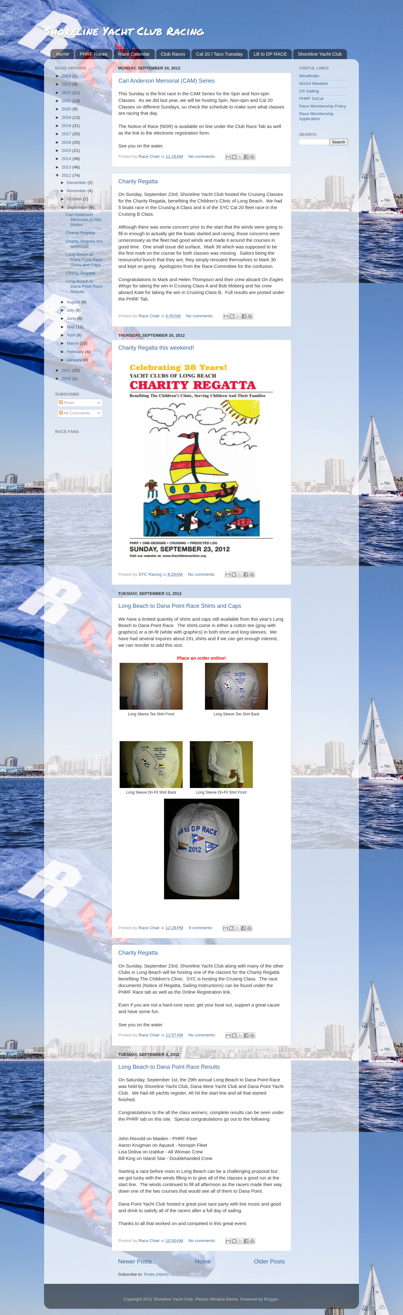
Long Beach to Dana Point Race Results (169, 1067)
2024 (67, 76)
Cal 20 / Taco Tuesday (219, 54)
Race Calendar (134, 54)
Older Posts (269, 1261)
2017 (67, 133)
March (73, 343)
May (71, 327)
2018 (67, 125)
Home (62, 54)
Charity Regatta (138, 181)
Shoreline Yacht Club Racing (124, 31)
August (74, 302)
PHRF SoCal (311, 98)
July (71, 310)
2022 (67, 92)
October (75, 199)
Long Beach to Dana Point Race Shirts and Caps (179, 606)
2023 (67, 84)
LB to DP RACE (270, 54)
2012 (67, 175)
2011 (67, 370)
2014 (67, 158)
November (77, 190)
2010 (67, 378)
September (78, 207)
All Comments (74, 413)
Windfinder (309, 76)
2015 (67, 150)
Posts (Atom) (156, 1274)
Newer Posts (135, 1261)
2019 (67, 117)
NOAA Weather (313, 83)
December (77, 182)
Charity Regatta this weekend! (156, 348)
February (76, 351)
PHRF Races (94, 54)
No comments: (203, 156)
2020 (67, 109)
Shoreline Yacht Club (320, 54)
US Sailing (309, 91)
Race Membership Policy (322, 106)
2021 (67, 100)
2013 (67, 167)
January (75, 360)
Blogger (271, 1299)
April (72, 335)
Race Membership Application (316, 116)
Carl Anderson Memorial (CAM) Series (166, 81)
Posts (67, 402)
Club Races (173, 54)
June (72, 318)
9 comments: (201, 927)
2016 (67, 142)
